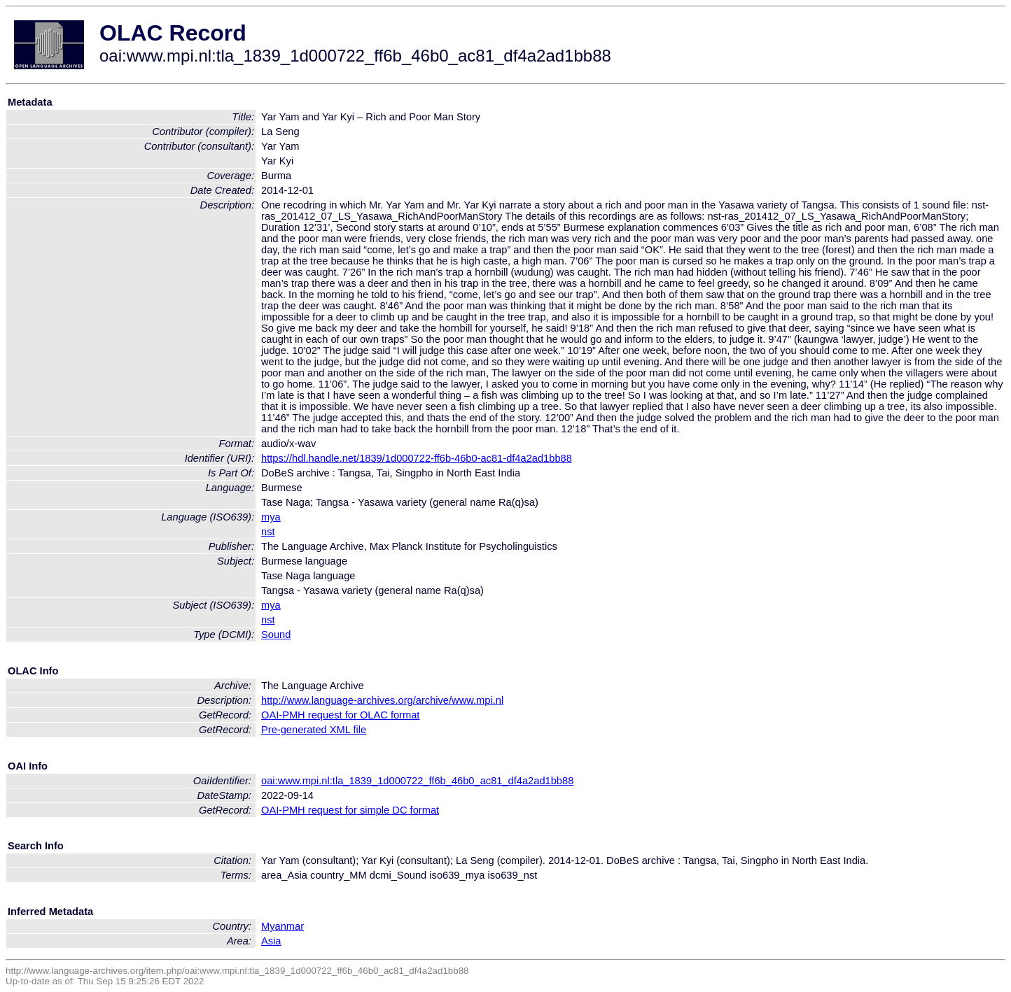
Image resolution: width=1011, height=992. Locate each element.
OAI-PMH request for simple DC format (350, 810)
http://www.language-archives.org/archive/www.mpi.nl (382, 700)
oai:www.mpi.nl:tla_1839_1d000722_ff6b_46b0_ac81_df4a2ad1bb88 (417, 780)
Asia (271, 941)
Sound (276, 634)
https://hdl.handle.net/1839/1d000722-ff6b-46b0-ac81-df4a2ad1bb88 (416, 458)
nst (268, 531)
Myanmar (282, 926)
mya (271, 517)
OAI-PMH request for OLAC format (340, 715)
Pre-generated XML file (313, 729)
